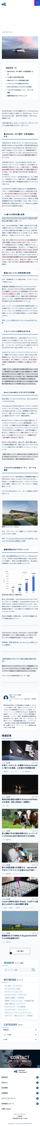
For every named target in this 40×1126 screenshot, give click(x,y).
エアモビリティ (7, 32)
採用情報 (4, 1093)
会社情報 (4, 1088)
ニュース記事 (5, 14)
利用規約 (20, 1116)
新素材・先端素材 (10, 998)
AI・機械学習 (21, 1006)
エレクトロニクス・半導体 (12, 989)
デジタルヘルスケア (10, 995)
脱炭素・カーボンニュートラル (13, 1000)
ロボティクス (23, 995)
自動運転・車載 (29, 1000)
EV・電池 (8, 986)
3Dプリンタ (8, 1015)
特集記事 (6, 1030)
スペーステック (23, 1009)
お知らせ (4, 1082)
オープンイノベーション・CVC (13, 992)
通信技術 (29, 1015)
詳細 (28, 676)
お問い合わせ (6, 1109)
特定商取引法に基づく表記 (20, 1118)
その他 (5, 1039)
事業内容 (4, 1077)
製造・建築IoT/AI (10, 1003)
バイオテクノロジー (10, 1009)
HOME (3, 8)
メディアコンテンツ (12, 8)
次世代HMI (21, 998)
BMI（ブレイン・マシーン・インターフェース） (18, 1012)
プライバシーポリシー (20, 1114)
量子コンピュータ (20, 1015)
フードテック (21, 1003)
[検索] (34, 970)
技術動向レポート (7, 1103)
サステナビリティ (10, 1006)
